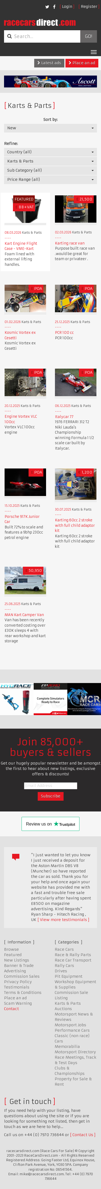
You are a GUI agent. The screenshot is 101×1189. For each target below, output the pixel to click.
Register (89, 6)
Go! (88, 36)
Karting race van (70, 243)
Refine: (11, 143)
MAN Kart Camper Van (24, 615)
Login (67, 6)
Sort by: (50, 119)
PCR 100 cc (64, 332)
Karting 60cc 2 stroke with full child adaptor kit (75, 525)
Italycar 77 (64, 417)
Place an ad (82, 62)
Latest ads (49, 62)
